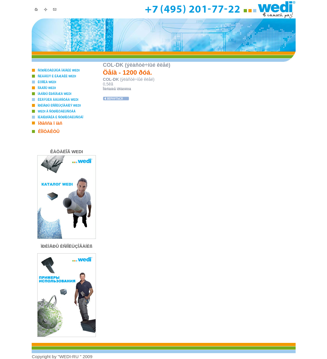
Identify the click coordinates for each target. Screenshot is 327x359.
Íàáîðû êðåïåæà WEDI (54, 93)
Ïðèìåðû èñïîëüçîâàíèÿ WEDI (59, 105)
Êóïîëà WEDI (47, 82)
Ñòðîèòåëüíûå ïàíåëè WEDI (59, 70)
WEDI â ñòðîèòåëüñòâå (57, 111)
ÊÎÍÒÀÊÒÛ (49, 131)
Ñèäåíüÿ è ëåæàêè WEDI (57, 76)
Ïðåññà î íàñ (50, 123)
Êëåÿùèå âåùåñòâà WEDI (58, 99)
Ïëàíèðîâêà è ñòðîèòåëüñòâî (60, 117)
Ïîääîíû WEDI (47, 88)
